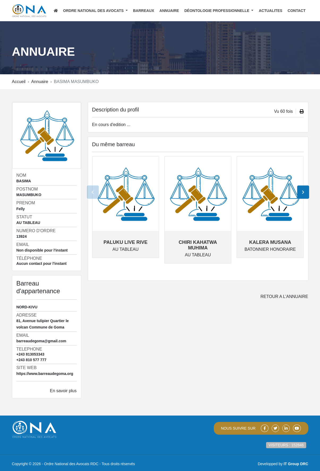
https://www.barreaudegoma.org (44, 373)
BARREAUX (143, 10)
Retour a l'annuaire (284, 296)
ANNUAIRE (169, 10)
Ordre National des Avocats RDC (71, 464)
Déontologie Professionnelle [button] (217, 10)
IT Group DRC (296, 464)
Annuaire (39, 81)
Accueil (19, 81)
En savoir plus (63, 390)
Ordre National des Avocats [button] (94, 10)
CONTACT (296, 10)
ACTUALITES (270, 10)
